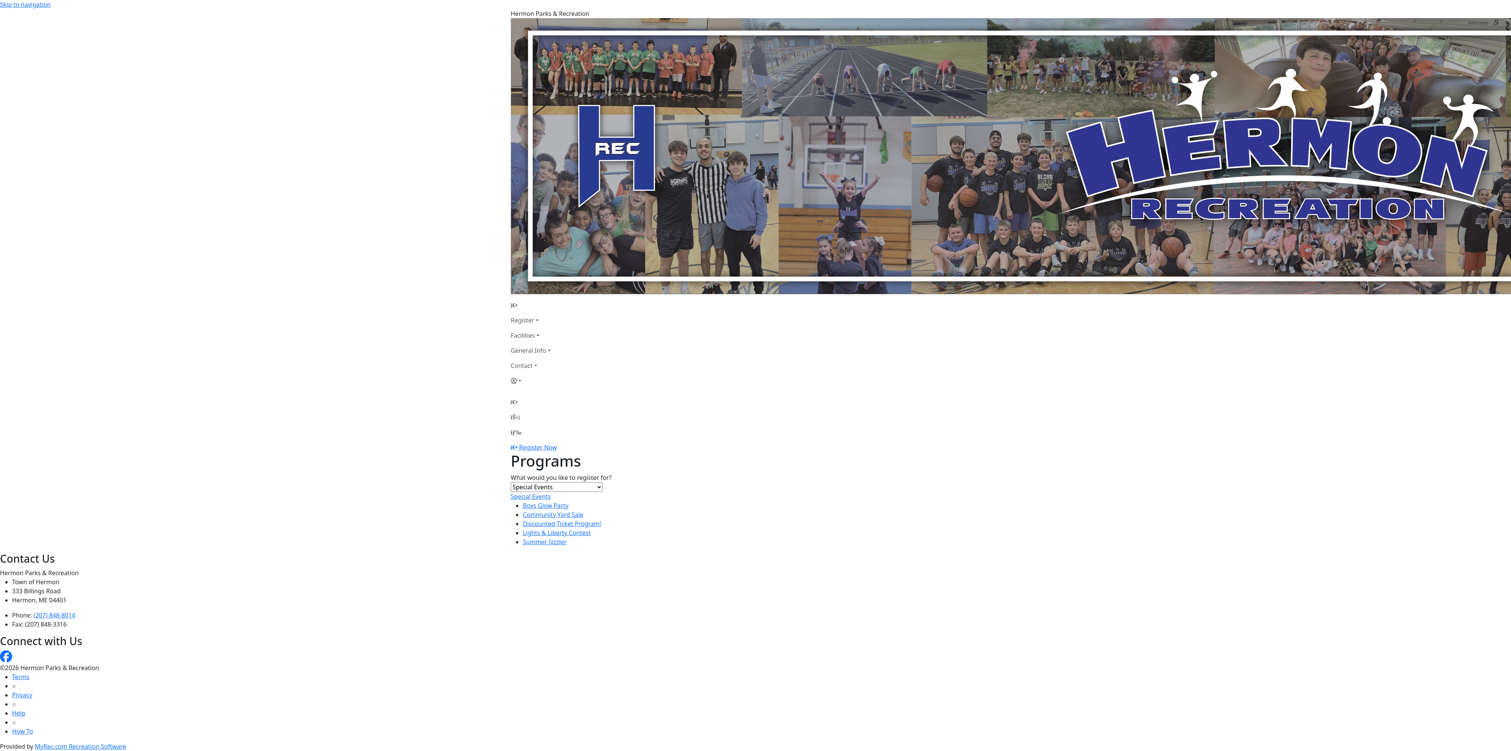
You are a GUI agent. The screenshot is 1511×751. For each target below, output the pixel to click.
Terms (20, 677)
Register (522, 320)
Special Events (531, 496)
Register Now (538, 447)
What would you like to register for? (561, 477)
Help (18, 713)
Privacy (22, 695)
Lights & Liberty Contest (557, 533)
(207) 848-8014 (54, 615)
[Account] (531, 380)
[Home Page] (531, 305)
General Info (528, 350)
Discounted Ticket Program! (562, 524)
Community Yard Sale (553, 514)
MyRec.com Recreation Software (80, 746)
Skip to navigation (25, 4)
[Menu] (516, 432)
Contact (522, 366)
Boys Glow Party (546, 505)
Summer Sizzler (545, 542)
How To (22, 731)
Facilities (523, 335)
